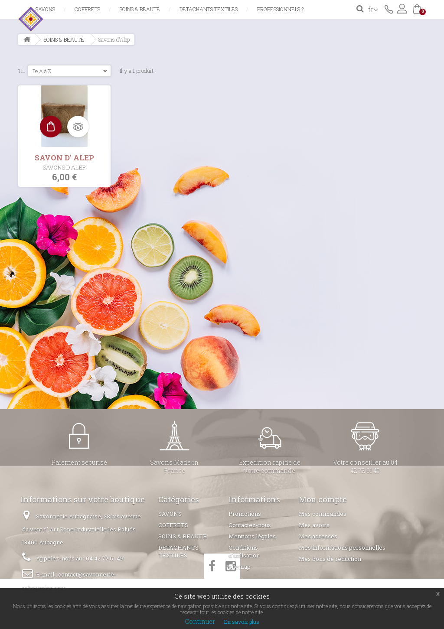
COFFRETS (87, 9)
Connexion (401, 8)
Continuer (200, 621)
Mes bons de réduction (330, 559)
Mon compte (323, 499)
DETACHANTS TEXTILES (209, 9)
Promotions (245, 514)
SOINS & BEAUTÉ (140, 9)
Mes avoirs (314, 525)
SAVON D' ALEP (64, 158)
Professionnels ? (280, 9)
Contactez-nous (388, 8)
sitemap (240, 566)
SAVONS (45, 9)
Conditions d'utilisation (244, 551)
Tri (21, 71)
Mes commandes (322, 514)
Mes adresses (318, 536)
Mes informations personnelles (342, 547)
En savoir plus (241, 621)
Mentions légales (252, 536)
